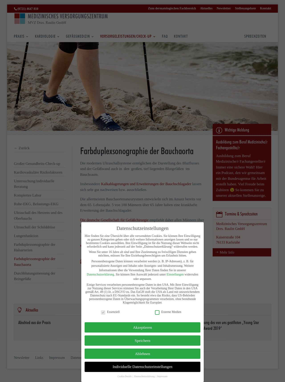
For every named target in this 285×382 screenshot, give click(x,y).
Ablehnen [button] (142, 353)
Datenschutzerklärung (100, 274)
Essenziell (110, 312)
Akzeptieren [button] (142, 327)
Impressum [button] (162, 376)
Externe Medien (168, 312)
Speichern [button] (142, 340)
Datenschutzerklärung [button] (144, 376)
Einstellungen (175, 274)
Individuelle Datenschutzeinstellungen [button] (143, 366)
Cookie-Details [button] (124, 376)
